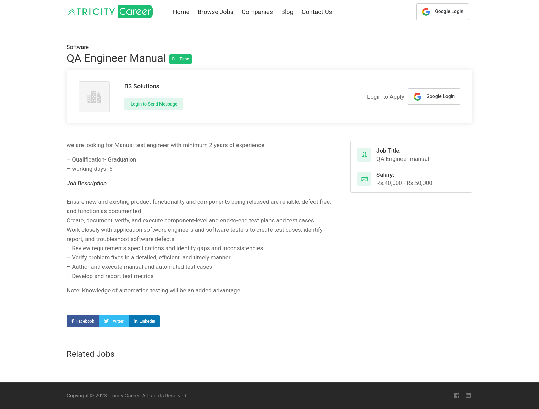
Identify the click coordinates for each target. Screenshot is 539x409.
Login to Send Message (153, 104)
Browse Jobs (215, 11)
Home (181, 11)
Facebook (85, 321)
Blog (287, 11)
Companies (257, 11)
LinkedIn (147, 321)
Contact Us (317, 11)
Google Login (442, 12)
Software (78, 47)
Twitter (117, 321)
